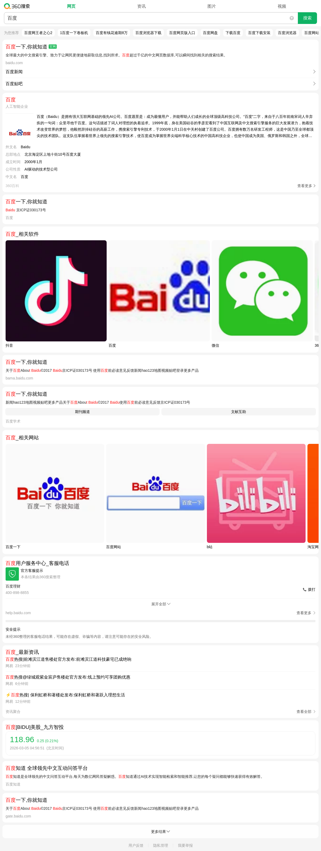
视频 (282, 6)
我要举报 (185, 845)
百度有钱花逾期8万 (112, 33)
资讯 (141, 6)
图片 (211, 6)
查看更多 (304, 186)
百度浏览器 (287, 33)
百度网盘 (210, 33)
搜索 (307, 18)
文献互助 (238, 412)
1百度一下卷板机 (74, 33)
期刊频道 (82, 412)
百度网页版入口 (182, 33)
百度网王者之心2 (38, 33)
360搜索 (18, 6)
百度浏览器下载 (148, 33)
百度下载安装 (259, 33)
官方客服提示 (32, 570)
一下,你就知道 (31, 46)
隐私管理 (160, 845)
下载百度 (233, 33)
